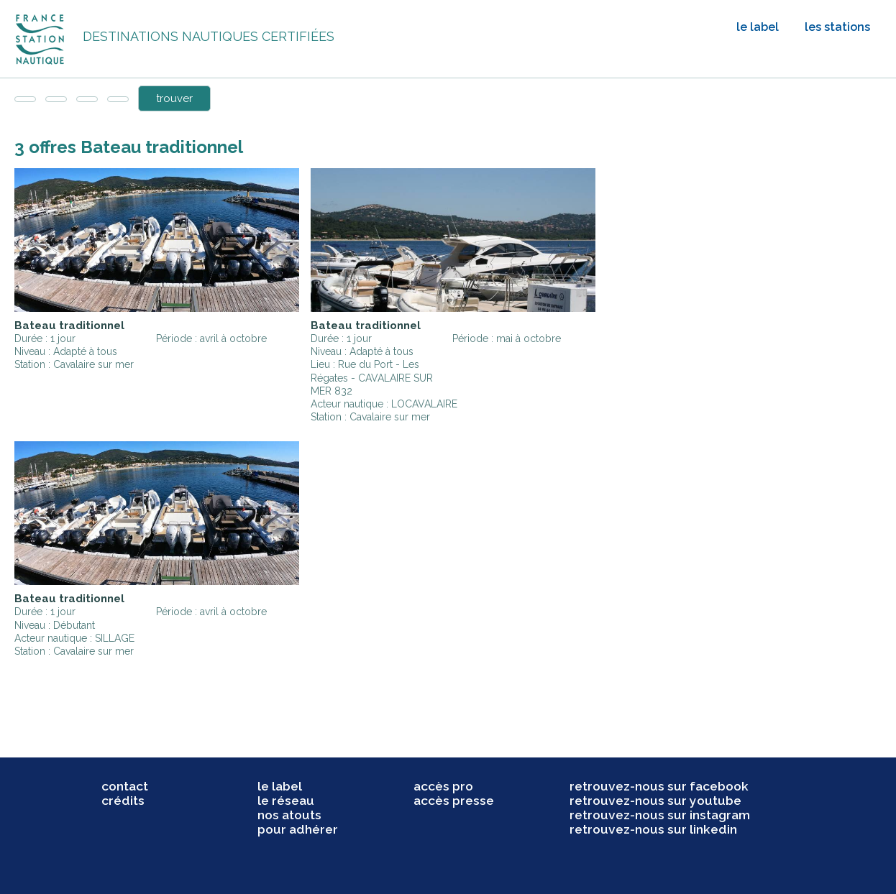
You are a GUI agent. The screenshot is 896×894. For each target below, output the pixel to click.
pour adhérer (297, 829)
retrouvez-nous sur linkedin (653, 829)
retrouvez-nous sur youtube (655, 800)
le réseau (285, 800)
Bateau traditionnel (69, 325)
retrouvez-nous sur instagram (660, 815)
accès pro (443, 786)
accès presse (453, 800)
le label (757, 27)
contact (124, 786)
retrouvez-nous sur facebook (659, 786)
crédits (123, 800)
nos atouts (289, 815)
